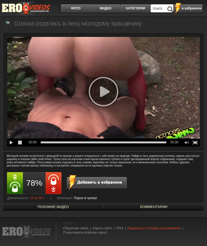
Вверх (196, 232)
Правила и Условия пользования (154, 228)
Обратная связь (76, 228)
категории (135, 8)
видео (105, 8)
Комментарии (153, 207)
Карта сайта (102, 228)
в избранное (192, 8)
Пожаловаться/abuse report (85, 232)
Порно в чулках (85, 198)
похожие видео (53, 207)
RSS (119, 228)
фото (76, 8)
